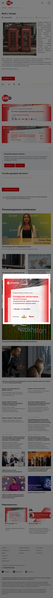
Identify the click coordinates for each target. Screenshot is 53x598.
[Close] (48, 275)
